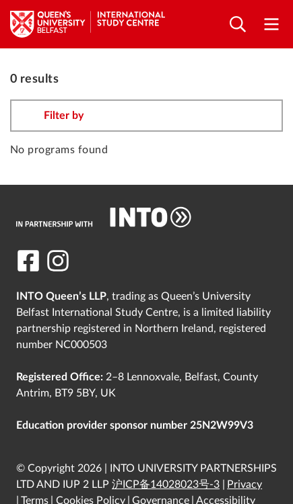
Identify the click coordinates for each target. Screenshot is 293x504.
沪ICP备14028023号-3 (166, 484)
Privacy (244, 484)
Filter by (64, 115)
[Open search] (237, 24)
